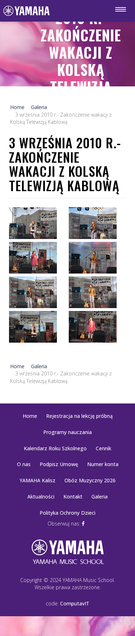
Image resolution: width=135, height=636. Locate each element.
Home (30, 415)
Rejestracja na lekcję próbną (79, 415)
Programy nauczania (67, 432)
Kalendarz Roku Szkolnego (55, 448)
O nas (24, 464)
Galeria (99, 496)
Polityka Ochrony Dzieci (67, 512)
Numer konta (102, 464)
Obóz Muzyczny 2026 (90, 480)
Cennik (103, 448)
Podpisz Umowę (59, 464)
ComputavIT (74, 603)
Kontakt (72, 496)
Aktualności (40, 496)
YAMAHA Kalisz (37, 480)
